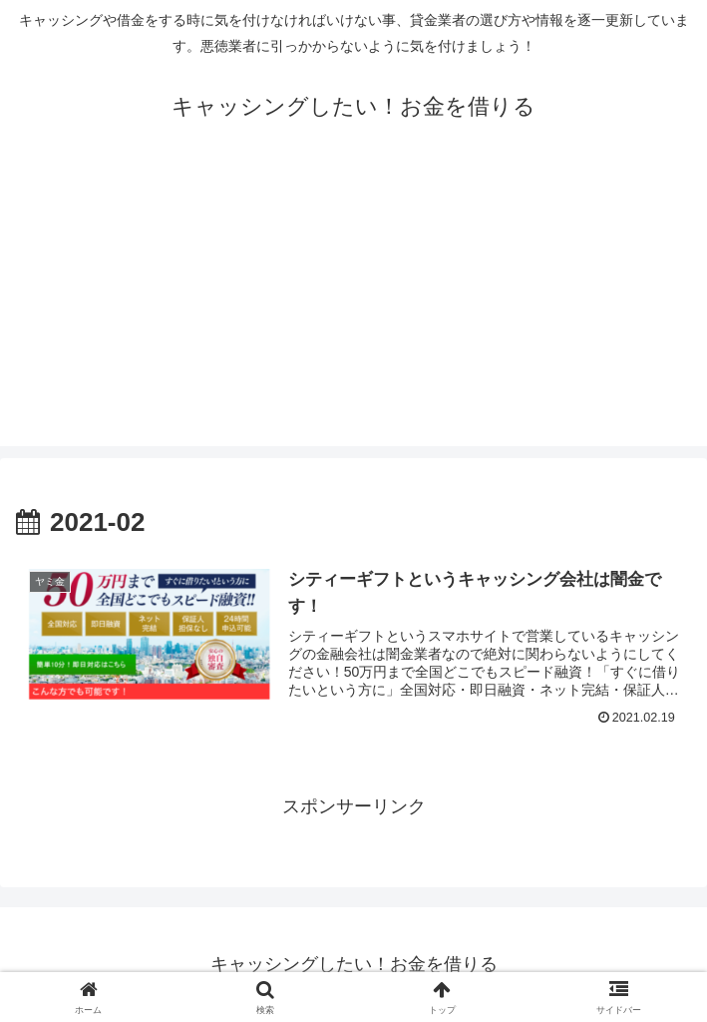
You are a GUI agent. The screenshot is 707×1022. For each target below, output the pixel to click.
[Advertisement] (353, 306)
